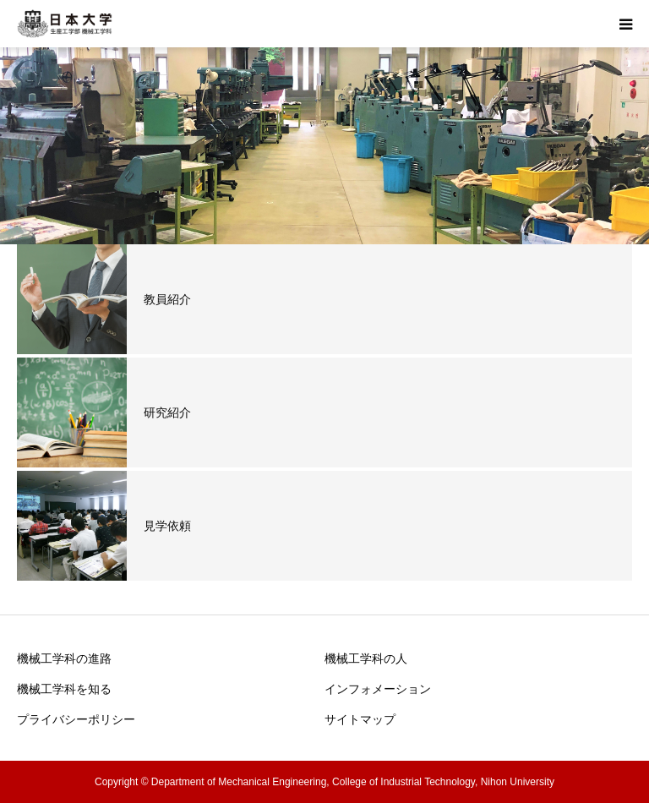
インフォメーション (377, 689)
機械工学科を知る (64, 689)
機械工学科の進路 (64, 658)
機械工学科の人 (365, 658)
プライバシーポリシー (76, 719)
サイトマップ (359, 719)
